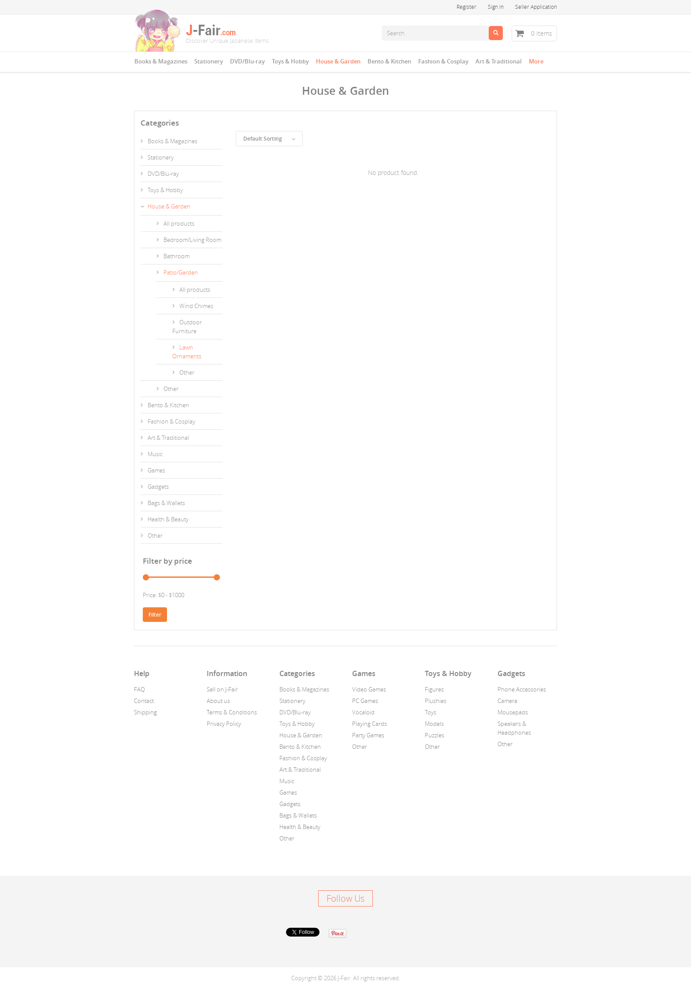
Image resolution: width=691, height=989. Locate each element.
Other (186, 372)
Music (155, 454)
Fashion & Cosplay (443, 61)
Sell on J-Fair (222, 689)
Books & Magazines (160, 61)
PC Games (365, 701)
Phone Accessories (522, 689)
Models (434, 724)
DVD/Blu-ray (247, 61)
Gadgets (158, 487)
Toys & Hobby (290, 61)
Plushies (435, 701)
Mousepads (513, 712)
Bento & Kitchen (389, 61)
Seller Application (536, 6)
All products (178, 223)
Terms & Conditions (232, 712)
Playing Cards (369, 724)
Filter (155, 614)
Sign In (496, 6)
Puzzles (434, 735)
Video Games (369, 689)
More (536, 61)
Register (466, 6)
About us (218, 701)
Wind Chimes (196, 306)
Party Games (368, 735)
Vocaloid (363, 712)
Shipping (145, 712)
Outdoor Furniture (187, 326)
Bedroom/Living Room (192, 240)
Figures (434, 689)
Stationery (208, 61)
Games (156, 470)
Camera (507, 701)
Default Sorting (269, 138)
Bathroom (176, 256)
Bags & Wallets (166, 503)
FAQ (139, 689)
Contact (144, 701)
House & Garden (338, 61)
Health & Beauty (168, 519)
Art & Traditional (499, 61)
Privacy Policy (224, 724)
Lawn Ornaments (186, 351)
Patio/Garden (180, 272)
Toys (430, 712)
